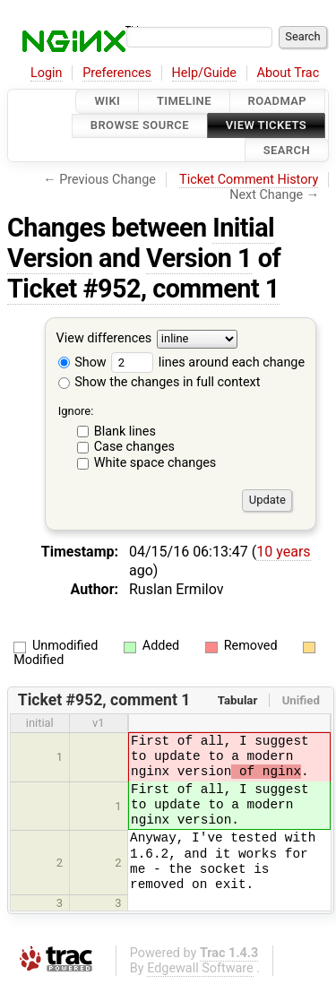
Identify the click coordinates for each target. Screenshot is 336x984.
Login (46, 73)
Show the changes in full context (159, 382)
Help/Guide (204, 73)
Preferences (116, 73)
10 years (283, 551)
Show (82, 362)
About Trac (288, 73)
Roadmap (277, 101)
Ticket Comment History (248, 179)
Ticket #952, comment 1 (143, 288)
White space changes (155, 462)
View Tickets (266, 126)
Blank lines (125, 431)
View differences (104, 338)
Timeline (184, 101)
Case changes (134, 446)
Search (286, 150)
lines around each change (208, 362)
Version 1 (199, 258)
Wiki (107, 101)
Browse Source (139, 126)
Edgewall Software (200, 968)
